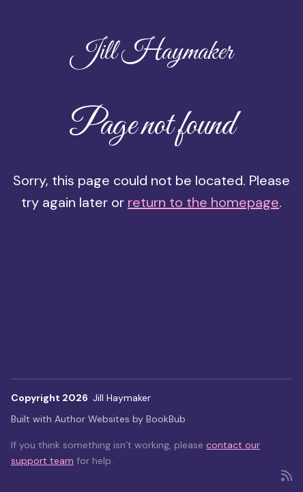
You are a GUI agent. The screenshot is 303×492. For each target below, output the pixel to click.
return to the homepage (203, 202)
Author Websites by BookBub (120, 419)
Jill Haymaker (152, 52)
